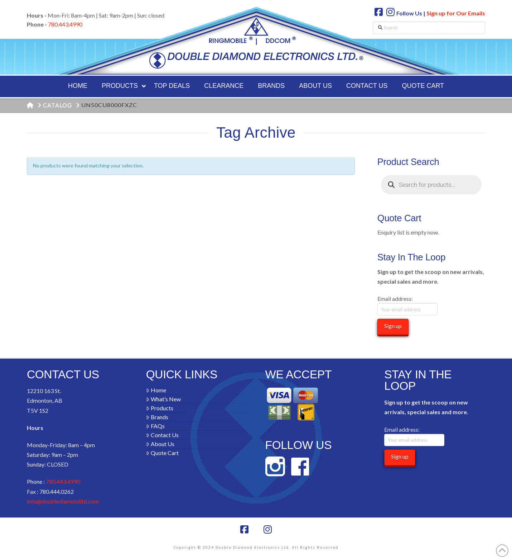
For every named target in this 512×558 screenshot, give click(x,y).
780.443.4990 (65, 24)
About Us (160, 443)
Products (159, 408)
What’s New (163, 399)
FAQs (155, 425)
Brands (157, 416)
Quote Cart (162, 452)
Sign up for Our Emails (455, 13)
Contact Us (162, 434)
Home (156, 390)
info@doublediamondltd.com (63, 501)
